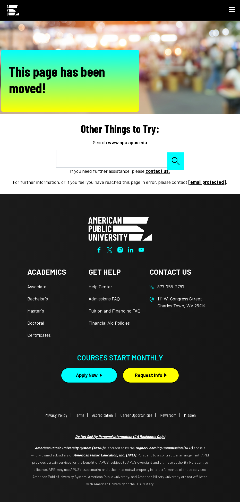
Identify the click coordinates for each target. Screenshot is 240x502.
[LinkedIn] (130, 249)
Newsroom (168, 415)
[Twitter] (109, 249)
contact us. (157, 171)
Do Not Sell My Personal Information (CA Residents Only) (120, 436)
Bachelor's (37, 298)
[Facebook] (99, 249)
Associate (36, 286)
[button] (232, 10)
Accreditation (102, 415)
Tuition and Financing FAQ (114, 311)
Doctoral (35, 323)
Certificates (39, 335)
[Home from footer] (120, 228)
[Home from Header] (13, 10)
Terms (79, 415)
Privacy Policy (56, 415)
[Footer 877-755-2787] (180, 286)
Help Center (100, 286)
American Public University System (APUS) (69, 448)
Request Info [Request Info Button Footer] (148, 375)
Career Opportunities (136, 415)
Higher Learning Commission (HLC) (164, 448)
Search (175, 161)
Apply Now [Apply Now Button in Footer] (87, 375)
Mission (190, 415)
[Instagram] (120, 249)
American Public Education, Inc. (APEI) (104, 455)
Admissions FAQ (104, 298)
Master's (35, 311)
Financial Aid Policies (109, 323)
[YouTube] (141, 249)
